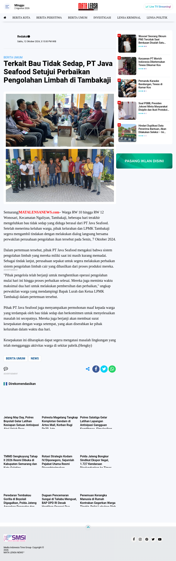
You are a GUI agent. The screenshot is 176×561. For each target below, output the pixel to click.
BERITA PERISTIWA (49, 17)
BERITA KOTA (21, 17)
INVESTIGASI (102, 17)
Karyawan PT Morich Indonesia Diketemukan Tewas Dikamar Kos (151, 62)
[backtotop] (88, 528)
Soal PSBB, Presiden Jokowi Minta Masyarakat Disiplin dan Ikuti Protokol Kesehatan (153, 107)
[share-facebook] (96, 369)
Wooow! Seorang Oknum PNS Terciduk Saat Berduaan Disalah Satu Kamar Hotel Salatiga (152, 40)
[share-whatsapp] (112, 369)
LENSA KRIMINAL (129, 17)
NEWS (35, 358)
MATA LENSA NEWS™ (14, 552)
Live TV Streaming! (160, 6)
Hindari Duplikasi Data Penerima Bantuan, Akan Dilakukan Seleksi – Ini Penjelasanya (152, 129)
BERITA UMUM (77, 17)
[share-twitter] (104, 369)
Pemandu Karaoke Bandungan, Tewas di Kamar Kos (150, 84)
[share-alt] (87, 369)
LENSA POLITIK (157, 17)
